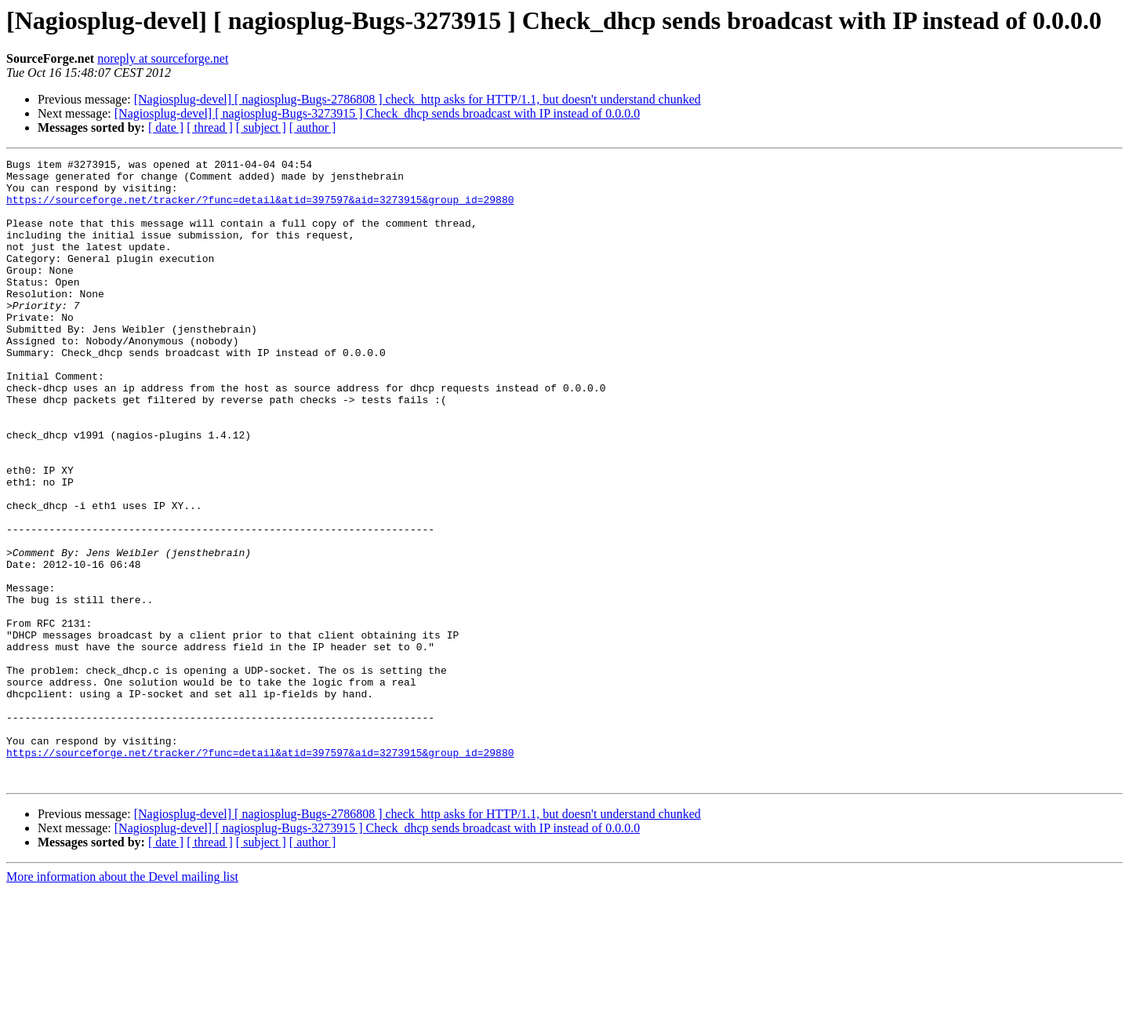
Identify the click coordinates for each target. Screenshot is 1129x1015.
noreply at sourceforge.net (162, 58)
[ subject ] (261, 127)
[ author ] (312, 127)
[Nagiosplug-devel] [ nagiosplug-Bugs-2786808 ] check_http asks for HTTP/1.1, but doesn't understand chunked (417, 99)
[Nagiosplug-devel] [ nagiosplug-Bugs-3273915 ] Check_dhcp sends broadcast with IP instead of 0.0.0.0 (377, 113)
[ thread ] (210, 127)
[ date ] (165, 127)
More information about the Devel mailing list (122, 1001)
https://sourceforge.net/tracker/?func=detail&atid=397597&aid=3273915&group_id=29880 (260, 209)
